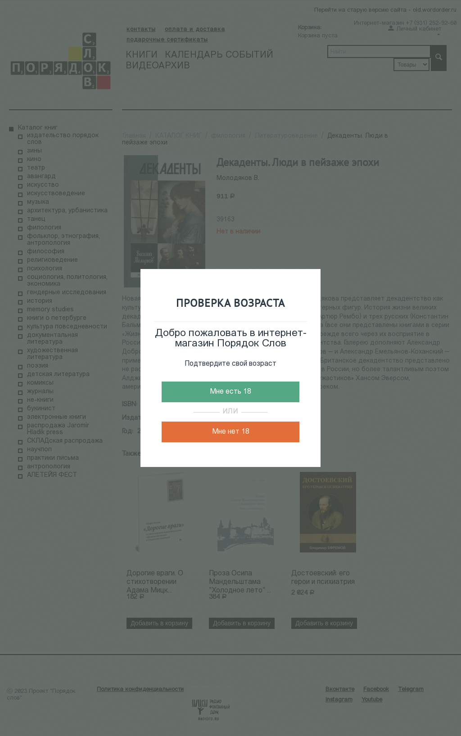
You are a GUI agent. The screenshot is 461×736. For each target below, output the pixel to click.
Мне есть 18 (230, 391)
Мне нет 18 (230, 431)
